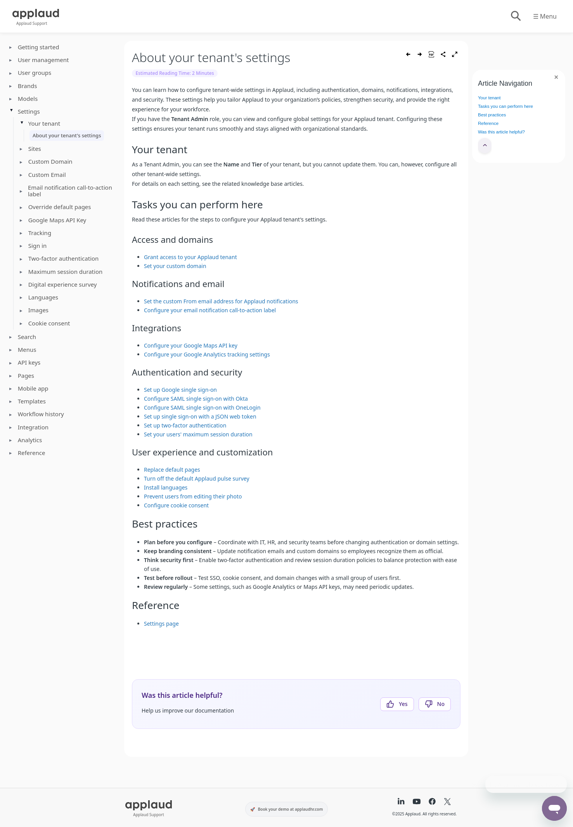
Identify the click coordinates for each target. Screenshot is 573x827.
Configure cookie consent (176, 505)
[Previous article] (408, 54)
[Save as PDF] (431, 54)
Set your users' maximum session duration (198, 434)
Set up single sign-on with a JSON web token (200, 416)
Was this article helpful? (501, 132)
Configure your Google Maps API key (190, 345)
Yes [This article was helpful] (403, 704)
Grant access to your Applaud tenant (190, 257)
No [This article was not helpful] (441, 704)
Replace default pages (172, 469)
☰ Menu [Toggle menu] (545, 16)
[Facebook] (432, 802)
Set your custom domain (175, 266)
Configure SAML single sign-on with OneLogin (202, 407)
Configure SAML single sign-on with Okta (196, 398)
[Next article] (420, 54)
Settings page (161, 623)
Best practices (492, 114)
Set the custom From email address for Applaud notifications (221, 301)
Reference (488, 123)
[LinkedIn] (401, 802)
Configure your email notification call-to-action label (210, 310)
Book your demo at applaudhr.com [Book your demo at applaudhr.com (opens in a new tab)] (290, 809)
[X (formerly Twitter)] (447, 802)
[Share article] (443, 54)
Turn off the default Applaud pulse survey (196, 478)
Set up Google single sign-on (180, 389)
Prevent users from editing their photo (193, 496)
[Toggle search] (515, 16)
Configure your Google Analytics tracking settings (207, 354)
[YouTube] (417, 802)
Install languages (165, 487)
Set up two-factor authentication (185, 425)
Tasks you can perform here (505, 106)
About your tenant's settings (67, 135)
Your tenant (489, 97)
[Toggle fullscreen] (455, 54)
